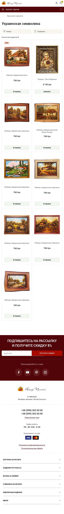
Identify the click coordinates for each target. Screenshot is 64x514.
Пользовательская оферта (32, 449)
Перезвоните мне (32, 418)
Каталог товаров (10, 9)
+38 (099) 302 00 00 (32, 414)
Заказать (47, 91)
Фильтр (7, 31)
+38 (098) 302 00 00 (32, 410)
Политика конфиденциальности (32, 445)
